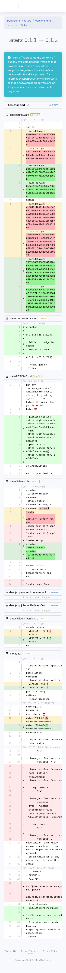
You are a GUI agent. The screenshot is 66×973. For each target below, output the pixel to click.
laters (27, 21)
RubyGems (14, 21)
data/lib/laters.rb (19, 483)
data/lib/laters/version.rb (24, 621)
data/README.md (21, 377)
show (55, 104)
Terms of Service (29, 957)
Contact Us (11, 957)
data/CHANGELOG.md (23, 318)
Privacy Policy (50, 957)
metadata (15, 656)
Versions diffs (43, 21)
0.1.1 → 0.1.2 (19, 25)
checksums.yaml (20, 114)
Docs (31, 959)
